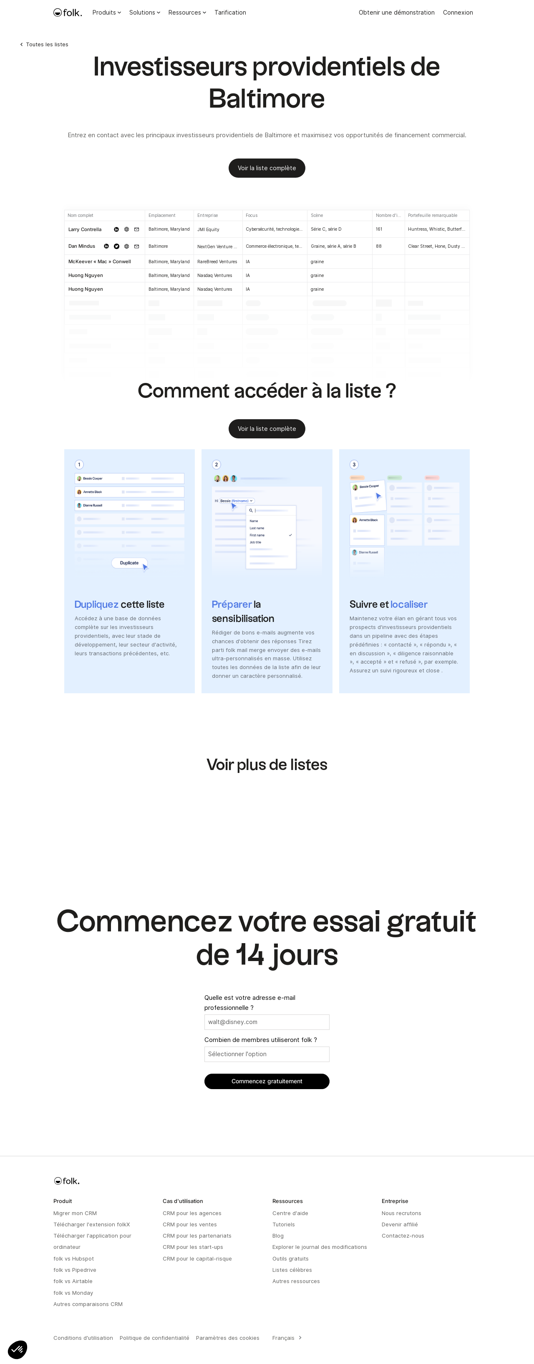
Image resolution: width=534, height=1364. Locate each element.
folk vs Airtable (73, 1281)
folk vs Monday (73, 1292)
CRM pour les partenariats (197, 1235)
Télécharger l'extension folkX (91, 1224)
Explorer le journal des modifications (319, 1246)
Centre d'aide (290, 1213)
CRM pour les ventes (190, 1224)
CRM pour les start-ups (193, 1246)
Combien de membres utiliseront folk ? (260, 1040)
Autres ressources (296, 1281)
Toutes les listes (47, 44)
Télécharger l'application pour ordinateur (92, 1241)
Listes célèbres (292, 1269)
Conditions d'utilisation (83, 1337)
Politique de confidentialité (154, 1337)
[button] (18, 1350)
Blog (278, 1235)
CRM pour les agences (192, 1213)
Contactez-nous (403, 1235)
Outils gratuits (290, 1258)
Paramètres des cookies (227, 1337)
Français (283, 1337)
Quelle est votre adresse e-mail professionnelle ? (249, 1003)
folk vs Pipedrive (74, 1269)
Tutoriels (283, 1224)
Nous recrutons (401, 1213)
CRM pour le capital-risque (197, 1258)
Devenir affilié (400, 1224)
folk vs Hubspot (73, 1258)
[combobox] (285, 1338)
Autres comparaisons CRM (88, 1304)
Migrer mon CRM (75, 1213)
